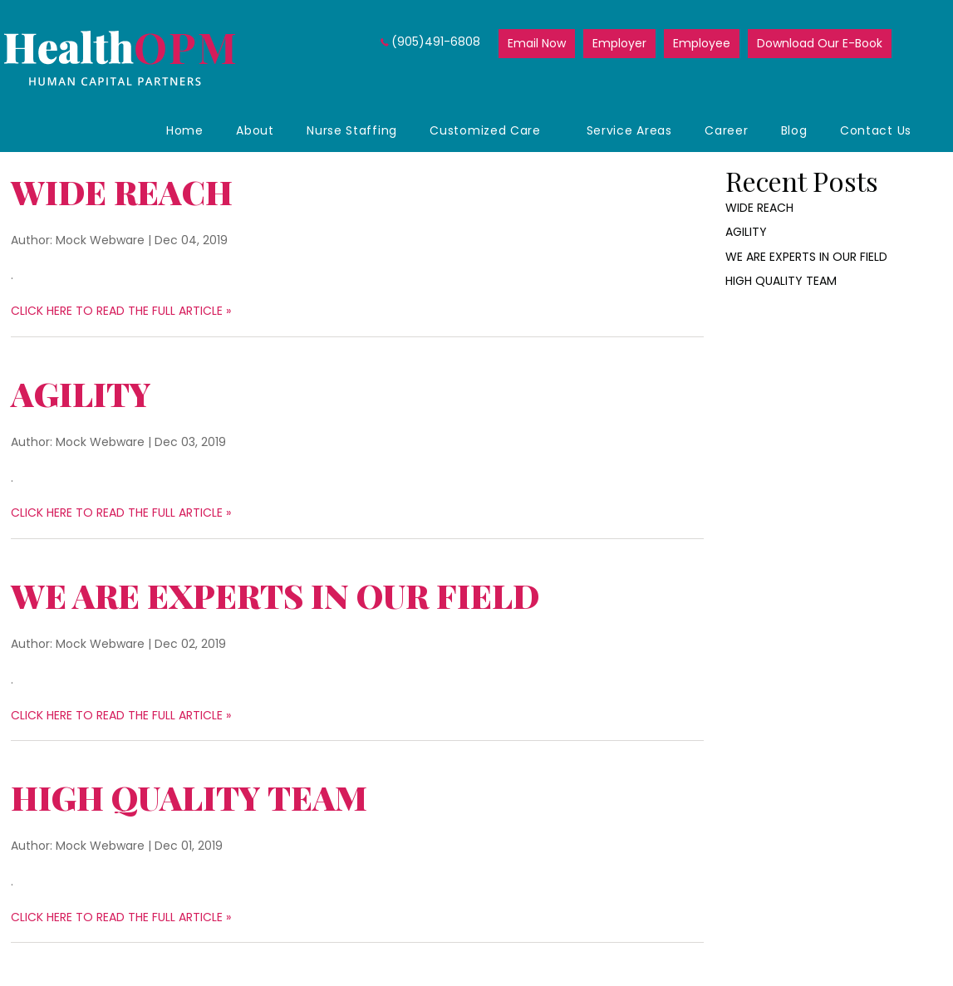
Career (726, 130)
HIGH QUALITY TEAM (189, 797)
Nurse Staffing (352, 130)
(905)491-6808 (435, 41)
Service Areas (629, 130)
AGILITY (81, 393)
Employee (701, 43)
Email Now (537, 43)
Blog (794, 130)
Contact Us (875, 130)
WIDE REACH (122, 191)
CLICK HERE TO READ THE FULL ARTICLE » (121, 310)
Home (185, 130)
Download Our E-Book (819, 43)
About (255, 130)
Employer (619, 43)
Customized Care (485, 130)
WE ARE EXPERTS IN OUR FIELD (275, 595)
